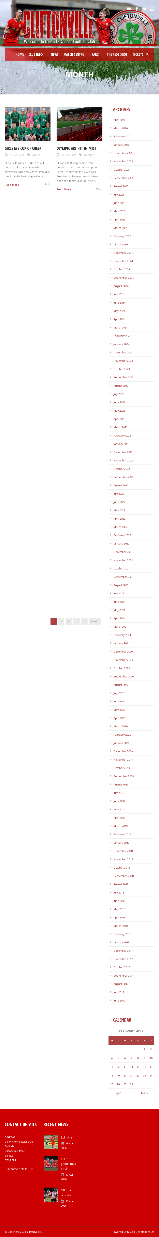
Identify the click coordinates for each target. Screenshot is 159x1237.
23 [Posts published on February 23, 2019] (144, 1075)
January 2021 (121, 643)
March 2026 (121, 128)
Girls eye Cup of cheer (23, 148)
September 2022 (124, 477)
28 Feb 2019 (17, 155)
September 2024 (124, 277)
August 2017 (121, 984)
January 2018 (121, 942)
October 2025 (122, 169)
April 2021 (119, 618)
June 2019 (119, 801)
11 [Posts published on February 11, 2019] (111, 1067)
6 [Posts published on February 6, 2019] (125, 1058)
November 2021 (123, 560)
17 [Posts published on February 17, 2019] (151, 1067)
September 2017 (124, 975)
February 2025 (122, 236)
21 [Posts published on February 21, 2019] (131, 1075)
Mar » (144, 1093)
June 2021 (119, 602)
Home (20, 54)
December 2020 (123, 651)
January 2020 (121, 743)
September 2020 (124, 676)
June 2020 (119, 701)
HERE (31, 1169)
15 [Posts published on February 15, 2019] (137, 1067)
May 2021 (119, 610)
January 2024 (121, 344)
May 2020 (119, 710)
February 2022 (122, 535)
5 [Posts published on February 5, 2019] (118, 1058)
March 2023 (121, 427)
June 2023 (119, 402)
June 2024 (119, 302)
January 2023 (121, 444)
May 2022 (119, 510)
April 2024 (119, 319)
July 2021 (119, 593)
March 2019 (121, 826)
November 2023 (123, 361)
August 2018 (121, 884)
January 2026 (121, 145)
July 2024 (119, 294)
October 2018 (122, 867)
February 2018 (122, 934)
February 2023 (122, 435)
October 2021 (122, 568)
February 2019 (122, 834)
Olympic (89, 155)
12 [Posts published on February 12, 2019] (118, 1067)
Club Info (36, 54)
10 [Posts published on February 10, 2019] (151, 1058)
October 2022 (122, 469)
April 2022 (119, 518)
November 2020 (123, 660)
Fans (95, 54)
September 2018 (124, 876)
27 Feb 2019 (68, 155)
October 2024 (122, 269)
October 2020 (122, 668)
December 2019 (123, 751)
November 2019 (123, 759)
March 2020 (121, 726)
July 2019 (119, 793)
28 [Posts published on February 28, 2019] (131, 1084)
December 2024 (123, 253)
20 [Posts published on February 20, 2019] (125, 1075)
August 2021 (121, 585)
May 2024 (119, 311)
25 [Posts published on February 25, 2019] (111, 1084)
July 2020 (119, 693)
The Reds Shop (117, 54)
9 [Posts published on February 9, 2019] (144, 1058)
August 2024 (121, 286)
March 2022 (121, 527)
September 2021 (124, 577)
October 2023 (122, 369)
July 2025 (119, 194)
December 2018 (123, 851)
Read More (12, 185)
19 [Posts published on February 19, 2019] (118, 1075)
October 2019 (122, 768)
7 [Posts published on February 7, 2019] (131, 1058)
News (55, 54)
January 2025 (121, 244)
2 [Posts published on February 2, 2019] (144, 1049)
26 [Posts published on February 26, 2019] (118, 1084)
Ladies (36, 155)
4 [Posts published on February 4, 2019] (112, 1058)
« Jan (118, 1093)
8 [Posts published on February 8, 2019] (138, 1058)
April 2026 (119, 120)
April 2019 (119, 818)
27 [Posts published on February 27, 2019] (125, 1084)
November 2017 (123, 959)
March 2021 (121, 626)
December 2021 (123, 552)
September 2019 (124, 776)
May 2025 (119, 211)
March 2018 (121, 926)
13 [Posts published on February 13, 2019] (125, 1067)
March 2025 (121, 228)
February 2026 (122, 136)
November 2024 (123, 261)
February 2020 (122, 734)
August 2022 (121, 485)
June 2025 (119, 203)
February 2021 (122, 635)
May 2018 (119, 909)
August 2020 (121, 685)
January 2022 (121, 543)
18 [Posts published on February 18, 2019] (111, 1075)
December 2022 (123, 452)
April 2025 (119, 219)
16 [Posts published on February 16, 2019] (144, 1067)
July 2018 (119, 892)
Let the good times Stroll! (68, 1164)
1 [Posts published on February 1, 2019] (138, 1049)
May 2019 (119, 809)
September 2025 (124, 178)
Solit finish (67, 1137)
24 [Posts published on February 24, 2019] (151, 1075)
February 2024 (122, 336)
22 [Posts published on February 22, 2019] (137, 1075)
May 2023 (119, 410)
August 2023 (121, 385)
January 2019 (121, 842)
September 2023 (124, 377)
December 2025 (123, 153)
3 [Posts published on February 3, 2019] (151, 1049)
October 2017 (122, 967)
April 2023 (119, 419)
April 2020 (119, 718)
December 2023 (123, 352)
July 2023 (119, 394)
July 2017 (119, 992)
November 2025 (123, 161)
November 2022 (123, 460)
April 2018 (119, 917)
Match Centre (73, 54)
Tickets (138, 54)
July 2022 (119, 493)
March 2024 (121, 327)
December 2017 (123, 950)
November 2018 (123, 859)
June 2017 (119, 1000)
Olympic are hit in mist (77, 148)
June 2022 (119, 502)
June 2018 (119, 901)
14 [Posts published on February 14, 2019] (131, 1067)
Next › (94, 621)
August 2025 (121, 186)
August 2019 (121, 784)
